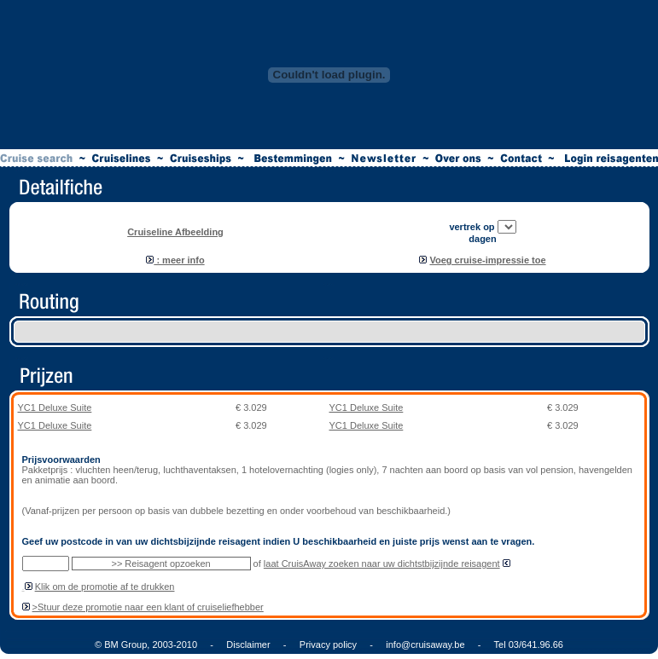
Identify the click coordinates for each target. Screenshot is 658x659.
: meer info (175, 260)
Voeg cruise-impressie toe (487, 260)
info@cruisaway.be (425, 644)
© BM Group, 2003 (134, 644)
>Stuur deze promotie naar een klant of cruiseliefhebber (148, 607)
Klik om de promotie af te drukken (105, 586)
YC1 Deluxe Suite (55, 407)
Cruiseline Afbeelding (175, 232)
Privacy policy (328, 644)
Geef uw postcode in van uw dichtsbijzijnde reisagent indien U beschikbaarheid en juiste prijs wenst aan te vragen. (278, 541)
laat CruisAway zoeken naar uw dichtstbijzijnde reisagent (382, 563)
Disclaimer (248, 644)
